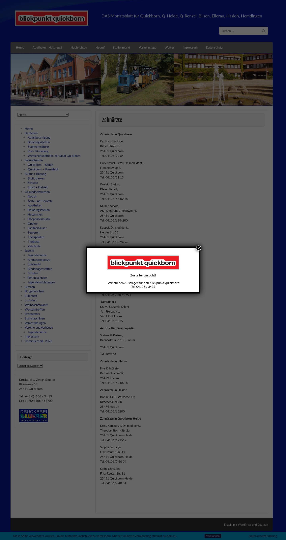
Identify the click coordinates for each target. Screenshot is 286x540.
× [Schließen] (198, 248)
